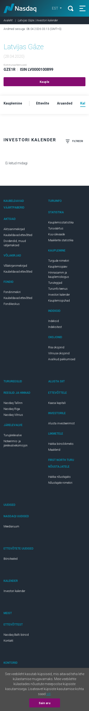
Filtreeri (74, 141)
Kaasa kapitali (57, 403)
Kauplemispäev (57, 266)
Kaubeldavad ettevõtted (18, 235)
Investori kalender (59, 294)
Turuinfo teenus (58, 288)
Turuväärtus (55, 228)
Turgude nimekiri (58, 260)
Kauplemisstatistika (61, 222)
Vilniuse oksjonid (59, 353)
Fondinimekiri (12, 292)
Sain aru (44, 703)
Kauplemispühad (59, 300)
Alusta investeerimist (61, 423)
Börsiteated (11, 558)
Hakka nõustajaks (59, 477)
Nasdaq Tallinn (13, 403)
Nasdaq (20, 8)
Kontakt (8, 640)
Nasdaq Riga (12, 409)
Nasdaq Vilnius (13, 415)
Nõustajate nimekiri (60, 482)
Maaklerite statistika (60, 240)
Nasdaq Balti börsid (16, 634)
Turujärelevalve (13, 435)
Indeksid (53, 321)
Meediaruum (11, 526)
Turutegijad (55, 282)
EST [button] (55, 8)
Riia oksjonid (56, 347)
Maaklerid (54, 449)
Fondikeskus (12, 304)
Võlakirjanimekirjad (15, 265)
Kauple (45, 82)
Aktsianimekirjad (14, 229)
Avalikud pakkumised (61, 359)
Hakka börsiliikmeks (61, 444)
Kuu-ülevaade (56, 234)
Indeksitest (55, 327)
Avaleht (8, 20)
